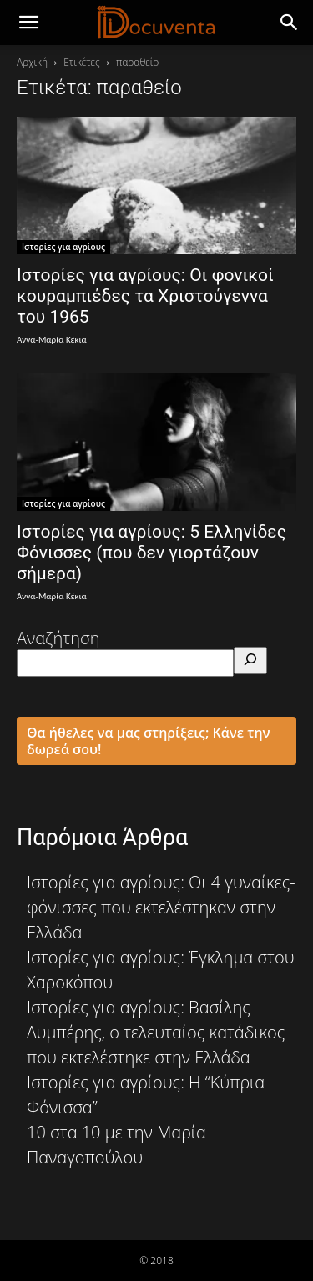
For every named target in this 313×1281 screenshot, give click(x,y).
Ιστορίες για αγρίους (63, 247)
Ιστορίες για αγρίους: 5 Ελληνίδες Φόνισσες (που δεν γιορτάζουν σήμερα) (151, 552)
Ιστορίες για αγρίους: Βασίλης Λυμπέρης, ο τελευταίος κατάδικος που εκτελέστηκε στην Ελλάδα (156, 1032)
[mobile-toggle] (28, 22)
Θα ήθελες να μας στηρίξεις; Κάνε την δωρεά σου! (148, 740)
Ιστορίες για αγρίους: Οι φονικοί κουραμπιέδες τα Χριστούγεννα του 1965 (145, 296)
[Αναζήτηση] (250, 660)
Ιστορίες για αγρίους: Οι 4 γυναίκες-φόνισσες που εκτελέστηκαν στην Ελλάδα (161, 907)
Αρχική (32, 62)
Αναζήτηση (58, 638)
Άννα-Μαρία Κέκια (52, 339)
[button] (289, 22)
